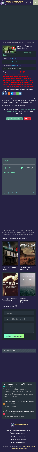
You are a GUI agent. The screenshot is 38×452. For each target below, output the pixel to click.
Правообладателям (17, 433)
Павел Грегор (12, 58)
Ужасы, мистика (16, 65)
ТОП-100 (13, 437)
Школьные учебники (17, 442)
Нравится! (15, 119)
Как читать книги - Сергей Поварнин (17, 384)
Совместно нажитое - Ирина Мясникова (19, 401)
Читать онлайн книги (17, 440)
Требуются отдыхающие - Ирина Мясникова (19, 411)
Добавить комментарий (14, 336)
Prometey (15, 62)
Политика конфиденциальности (17, 430)
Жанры (22, 437)
